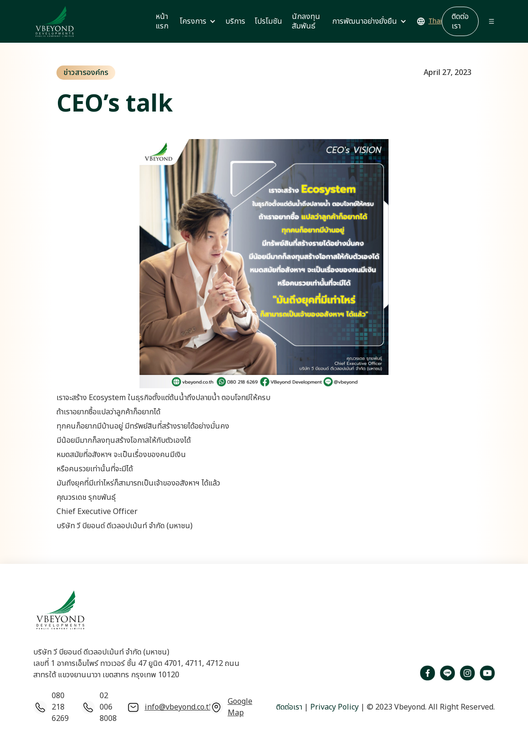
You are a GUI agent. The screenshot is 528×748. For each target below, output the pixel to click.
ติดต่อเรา (289, 707)
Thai (435, 21)
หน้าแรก (162, 21)
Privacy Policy (333, 707)
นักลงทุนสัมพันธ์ (306, 21)
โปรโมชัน (268, 21)
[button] (198, 21)
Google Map (240, 707)
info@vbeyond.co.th (179, 707)
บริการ (235, 21)
